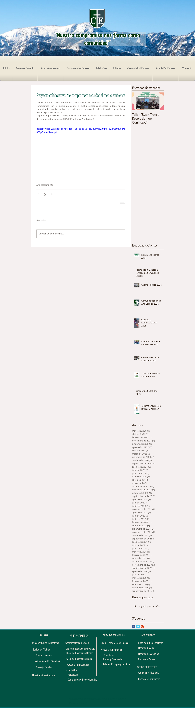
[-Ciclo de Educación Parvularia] (80, 649)
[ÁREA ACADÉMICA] (79, 636)
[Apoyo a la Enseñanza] (78, 664)
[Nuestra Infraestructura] (43, 675)
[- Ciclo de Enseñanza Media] (78, 659)
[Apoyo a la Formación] (111, 649)
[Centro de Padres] (146, 659)
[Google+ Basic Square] (142, 626)
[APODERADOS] (148, 635)
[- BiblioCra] (75, 670)
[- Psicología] (75, 675)
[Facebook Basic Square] (133, 626)
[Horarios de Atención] (148, 654)
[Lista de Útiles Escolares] (150, 643)
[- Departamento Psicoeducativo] (81, 680)
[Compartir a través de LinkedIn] (52, 194)
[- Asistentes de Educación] (47, 661)
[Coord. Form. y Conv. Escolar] (115, 643)
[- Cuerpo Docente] (43, 655)
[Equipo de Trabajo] (41, 649)
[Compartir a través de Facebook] (37, 194)
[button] (147, 667)
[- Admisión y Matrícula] (148, 673)
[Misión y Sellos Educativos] (45, 643)
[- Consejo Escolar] (43, 667)
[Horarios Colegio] (148, 648)
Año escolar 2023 (44, 184)
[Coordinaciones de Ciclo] (77, 643)
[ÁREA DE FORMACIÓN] (114, 635)
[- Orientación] (111, 655)
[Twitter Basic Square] (138, 626)
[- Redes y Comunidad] (112, 659)
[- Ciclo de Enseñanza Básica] (79, 653)
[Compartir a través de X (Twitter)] (45, 194)
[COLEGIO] (43, 635)
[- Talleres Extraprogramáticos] (116, 664)
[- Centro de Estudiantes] (148, 679)
